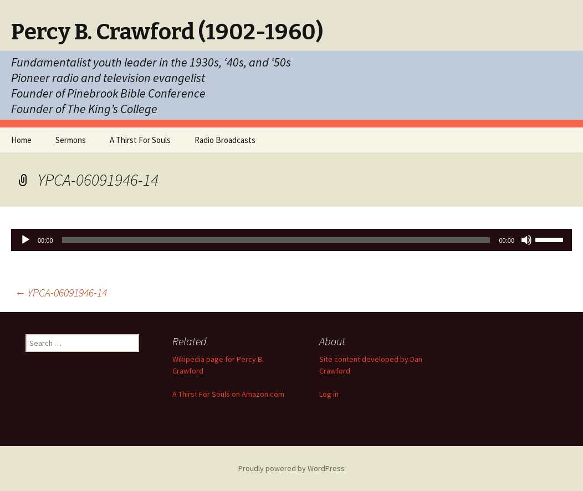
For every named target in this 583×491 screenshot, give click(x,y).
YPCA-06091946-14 (60, 292)
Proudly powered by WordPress (291, 468)
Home (21, 140)
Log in (329, 394)
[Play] (25, 240)
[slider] (276, 240)
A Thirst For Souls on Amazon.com (228, 394)
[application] (291, 240)
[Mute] (526, 240)
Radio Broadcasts (225, 140)
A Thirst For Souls (140, 140)
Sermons (70, 140)
